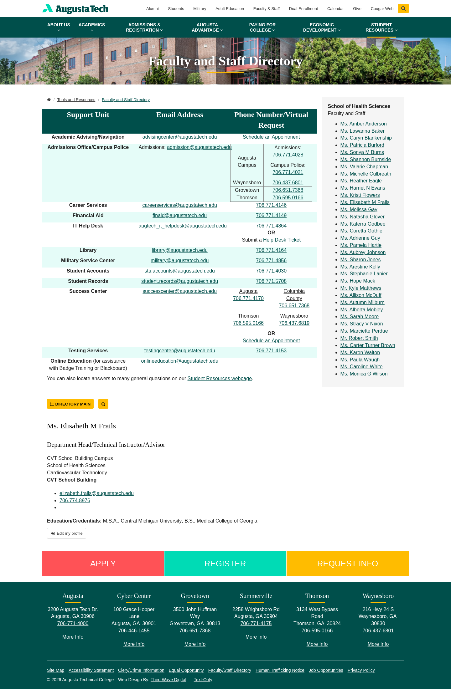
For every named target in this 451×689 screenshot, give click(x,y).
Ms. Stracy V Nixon (361, 323)
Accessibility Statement (91, 670)
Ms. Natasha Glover (362, 216)
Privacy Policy (361, 670)
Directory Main (70, 404)
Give (357, 8)
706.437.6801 (287, 182)
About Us (58, 27)
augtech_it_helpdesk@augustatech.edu (182, 225)
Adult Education (229, 8)
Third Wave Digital (168, 679)
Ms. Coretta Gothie (361, 230)
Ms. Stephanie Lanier (364, 273)
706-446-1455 (134, 630)
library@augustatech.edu (180, 250)
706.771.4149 (271, 215)
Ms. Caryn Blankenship (366, 137)
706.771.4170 (248, 298)
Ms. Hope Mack (357, 280)
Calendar (335, 8)
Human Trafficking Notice (280, 670)
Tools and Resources (76, 99)
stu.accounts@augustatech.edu (180, 270)
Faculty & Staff (266, 8)
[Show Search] (403, 8)
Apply (103, 563)
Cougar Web (382, 8)
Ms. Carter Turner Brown (367, 345)
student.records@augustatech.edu (179, 281)
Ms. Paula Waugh (360, 359)
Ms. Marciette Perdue (364, 331)
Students (176, 8)
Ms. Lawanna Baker (362, 131)
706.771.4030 (271, 270)
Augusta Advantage (207, 27)
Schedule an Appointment (271, 137)
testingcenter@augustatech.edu (179, 350)
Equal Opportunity (186, 670)
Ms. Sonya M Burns (362, 152)
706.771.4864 (271, 225)
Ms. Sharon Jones (360, 259)
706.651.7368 (287, 190)
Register (225, 563)
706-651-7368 (195, 630)
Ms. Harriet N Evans (362, 188)
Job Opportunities (326, 670)
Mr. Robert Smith (359, 338)
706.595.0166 (287, 197)
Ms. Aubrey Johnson (363, 252)
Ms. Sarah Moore (359, 316)
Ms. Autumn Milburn (362, 302)
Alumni (152, 8)
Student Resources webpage (220, 378)
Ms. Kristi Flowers (360, 195)
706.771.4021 (287, 172)
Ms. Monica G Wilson (364, 373)
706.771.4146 (271, 205)
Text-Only (203, 679)
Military (199, 8)
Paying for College (262, 27)
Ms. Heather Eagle (361, 180)
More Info (73, 637)
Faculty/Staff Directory (229, 670)
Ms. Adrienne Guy (360, 238)
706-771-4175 (256, 623)
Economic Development (321, 27)
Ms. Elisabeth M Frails (365, 202)
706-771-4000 (73, 623)
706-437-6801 (378, 630)
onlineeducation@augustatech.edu (179, 361)
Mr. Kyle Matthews (360, 288)
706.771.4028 (287, 154)
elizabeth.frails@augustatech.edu (97, 493)
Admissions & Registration (144, 27)
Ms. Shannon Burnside (365, 159)
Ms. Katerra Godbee (363, 224)
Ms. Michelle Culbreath (365, 173)
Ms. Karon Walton (360, 352)
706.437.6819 (294, 323)
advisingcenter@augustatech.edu (180, 137)
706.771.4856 (271, 260)
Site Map (55, 670)
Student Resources (381, 27)
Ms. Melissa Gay (358, 209)
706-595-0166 (317, 630)
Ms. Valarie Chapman (364, 166)
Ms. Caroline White (361, 366)
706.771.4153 (271, 350)
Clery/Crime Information (141, 670)
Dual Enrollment (303, 8)
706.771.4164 (271, 250)
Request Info (347, 563)
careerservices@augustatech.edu (179, 205)
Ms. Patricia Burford (362, 145)
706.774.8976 (75, 500)
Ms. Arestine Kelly (360, 266)
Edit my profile (66, 533)
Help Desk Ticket (282, 239)
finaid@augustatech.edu (180, 215)
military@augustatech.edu (180, 260)
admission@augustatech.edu (199, 147)
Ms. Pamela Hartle (361, 245)
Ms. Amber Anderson (363, 123)
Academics (92, 27)
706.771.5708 (271, 281)
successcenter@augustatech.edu (180, 291)
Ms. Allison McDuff (360, 295)
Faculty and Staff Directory (126, 99)
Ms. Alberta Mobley (361, 309)
